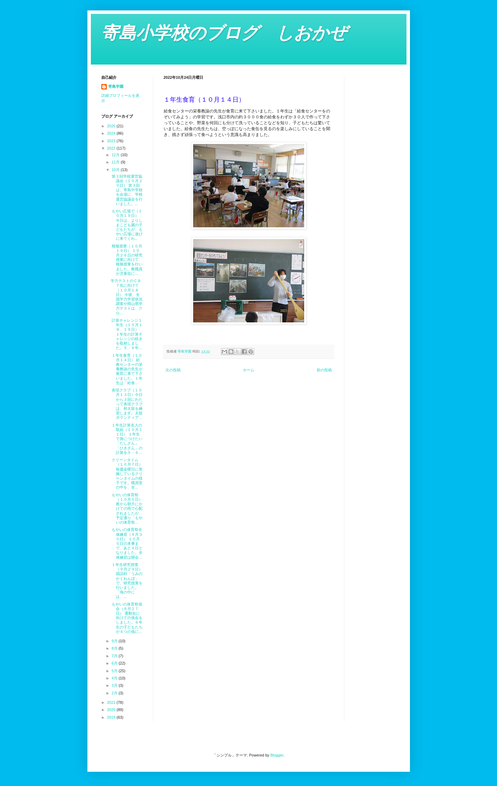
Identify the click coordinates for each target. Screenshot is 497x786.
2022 (112, 148)
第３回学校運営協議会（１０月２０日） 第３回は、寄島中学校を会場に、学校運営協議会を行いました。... (127, 190)
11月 (116, 162)
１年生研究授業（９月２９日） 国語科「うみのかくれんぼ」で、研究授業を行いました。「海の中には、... (127, 581)
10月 (116, 170)
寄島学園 (115, 86)
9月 (115, 641)
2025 (112, 126)
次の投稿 (173, 370)
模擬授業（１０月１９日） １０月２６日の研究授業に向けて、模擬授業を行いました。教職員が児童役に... (127, 260)
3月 (115, 685)
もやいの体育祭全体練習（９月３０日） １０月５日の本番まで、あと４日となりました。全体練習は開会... (127, 543)
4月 (115, 678)
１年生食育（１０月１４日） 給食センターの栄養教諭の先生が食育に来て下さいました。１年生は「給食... (127, 369)
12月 (116, 155)
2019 (112, 717)
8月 (115, 648)
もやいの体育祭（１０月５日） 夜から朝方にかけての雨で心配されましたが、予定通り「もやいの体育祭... (127, 508)
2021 (112, 702)
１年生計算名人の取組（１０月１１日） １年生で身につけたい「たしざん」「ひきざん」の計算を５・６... (127, 439)
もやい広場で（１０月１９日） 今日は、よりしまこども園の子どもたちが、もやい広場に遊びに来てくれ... (127, 224)
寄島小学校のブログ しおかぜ (224, 33)
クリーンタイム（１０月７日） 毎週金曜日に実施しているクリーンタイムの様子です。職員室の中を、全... (127, 473)
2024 (112, 133)
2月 (115, 693)
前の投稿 (324, 370)
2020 (112, 710)
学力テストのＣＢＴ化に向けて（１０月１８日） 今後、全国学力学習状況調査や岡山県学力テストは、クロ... (127, 297)
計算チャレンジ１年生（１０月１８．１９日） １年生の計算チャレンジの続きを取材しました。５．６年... (127, 334)
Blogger (276, 755)
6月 (115, 663)
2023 (112, 141)
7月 (115, 656)
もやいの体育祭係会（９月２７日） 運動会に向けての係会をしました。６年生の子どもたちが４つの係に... (127, 618)
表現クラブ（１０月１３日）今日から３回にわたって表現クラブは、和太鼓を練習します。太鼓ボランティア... (127, 404)
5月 (115, 671)
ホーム (248, 370)
